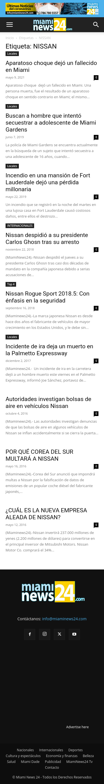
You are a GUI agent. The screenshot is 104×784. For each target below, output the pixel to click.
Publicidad (53, 761)
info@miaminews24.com (64, 618)
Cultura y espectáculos (23, 755)
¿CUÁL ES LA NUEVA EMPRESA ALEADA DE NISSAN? (46, 514)
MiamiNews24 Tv (79, 761)
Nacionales (25, 750)
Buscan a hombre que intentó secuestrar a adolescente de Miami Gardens (51, 122)
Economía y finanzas (62, 755)
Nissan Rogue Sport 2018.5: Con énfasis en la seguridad (48, 297)
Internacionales (51, 750)
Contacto (52, 767)
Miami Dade (30, 761)
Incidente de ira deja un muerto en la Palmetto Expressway (49, 350)
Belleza (88, 755)
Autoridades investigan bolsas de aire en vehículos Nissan (48, 402)
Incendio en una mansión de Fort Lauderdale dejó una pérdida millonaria (48, 182)
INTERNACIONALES (19, 226)
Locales (12, 54)
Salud (11, 761)
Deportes (75, 750)
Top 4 (10, 284)
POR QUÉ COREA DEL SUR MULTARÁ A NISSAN (39, 455)
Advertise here (77, 727)
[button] (9, 24)
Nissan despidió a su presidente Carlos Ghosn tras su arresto (47, 238)
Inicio (10, 38)
